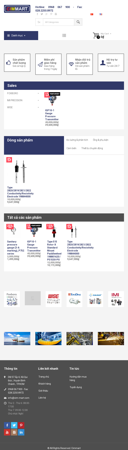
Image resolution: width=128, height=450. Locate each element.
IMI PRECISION (14, 100)
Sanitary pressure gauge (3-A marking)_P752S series (14, 247)
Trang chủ (43, 376)
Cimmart (76, 448)
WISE (10, 107)
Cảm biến (71, 148)
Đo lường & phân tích (77, 140)
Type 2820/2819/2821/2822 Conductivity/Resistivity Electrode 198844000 (20, 192)
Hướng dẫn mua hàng (78, 378)
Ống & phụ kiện (100, 140)
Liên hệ (42, 397)
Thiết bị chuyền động (92, 148)
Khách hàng (44, 383)
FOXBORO (12, 93)
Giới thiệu (43, 390)
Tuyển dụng (76, 387)
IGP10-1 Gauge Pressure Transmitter (52, 115)
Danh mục (17, 35)
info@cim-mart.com (18, 398)
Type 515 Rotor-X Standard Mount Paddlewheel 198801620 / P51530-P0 (54, 250)
